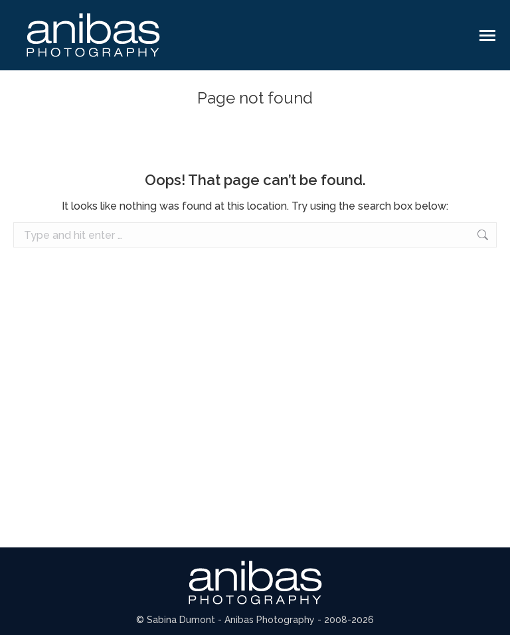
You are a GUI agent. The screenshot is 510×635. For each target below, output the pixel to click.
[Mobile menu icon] (487, 35)
